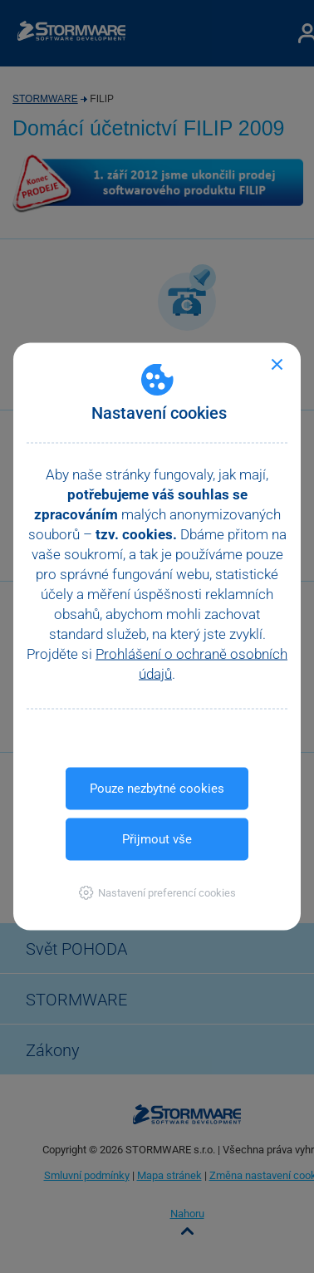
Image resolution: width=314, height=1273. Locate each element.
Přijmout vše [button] (157, 839)
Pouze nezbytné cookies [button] (157, 788)
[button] (157, 893)
